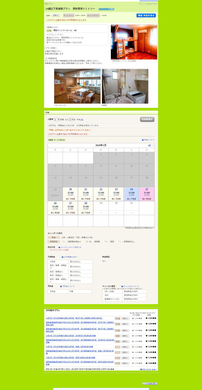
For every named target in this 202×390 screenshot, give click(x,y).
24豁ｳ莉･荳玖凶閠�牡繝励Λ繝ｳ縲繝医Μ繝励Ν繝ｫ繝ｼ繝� (70, 358)
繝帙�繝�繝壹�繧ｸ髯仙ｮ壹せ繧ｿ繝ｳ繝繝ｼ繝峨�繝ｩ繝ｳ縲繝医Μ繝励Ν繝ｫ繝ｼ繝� (80, 363)
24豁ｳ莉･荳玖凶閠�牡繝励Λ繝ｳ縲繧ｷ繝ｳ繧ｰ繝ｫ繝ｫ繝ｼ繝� (71, 336)
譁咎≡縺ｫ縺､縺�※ (149, 369)
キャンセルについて (131, 286)
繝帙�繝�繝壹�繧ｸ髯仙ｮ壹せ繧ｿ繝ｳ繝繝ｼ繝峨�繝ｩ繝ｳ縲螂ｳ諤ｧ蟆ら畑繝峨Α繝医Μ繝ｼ (80, 330)
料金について (149, 140)
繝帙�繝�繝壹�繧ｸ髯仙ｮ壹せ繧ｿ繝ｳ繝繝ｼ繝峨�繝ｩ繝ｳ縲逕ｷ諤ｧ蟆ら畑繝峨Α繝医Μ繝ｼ (80, 323)
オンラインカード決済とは (71, 247)
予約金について (68, 286)
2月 (149, 145)
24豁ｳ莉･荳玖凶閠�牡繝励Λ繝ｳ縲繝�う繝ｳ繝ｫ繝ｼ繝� (69, 347)
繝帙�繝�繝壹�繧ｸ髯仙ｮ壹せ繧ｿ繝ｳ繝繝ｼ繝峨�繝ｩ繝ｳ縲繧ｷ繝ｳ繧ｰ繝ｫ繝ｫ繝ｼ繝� (80, 341)
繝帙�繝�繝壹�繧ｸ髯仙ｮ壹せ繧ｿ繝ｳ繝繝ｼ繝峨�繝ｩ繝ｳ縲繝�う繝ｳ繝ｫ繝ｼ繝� (80, 352)
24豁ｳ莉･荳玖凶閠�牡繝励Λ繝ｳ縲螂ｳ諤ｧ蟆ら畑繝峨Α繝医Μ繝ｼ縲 (74, 318)
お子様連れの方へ (71, 257)
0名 (82, 119)
